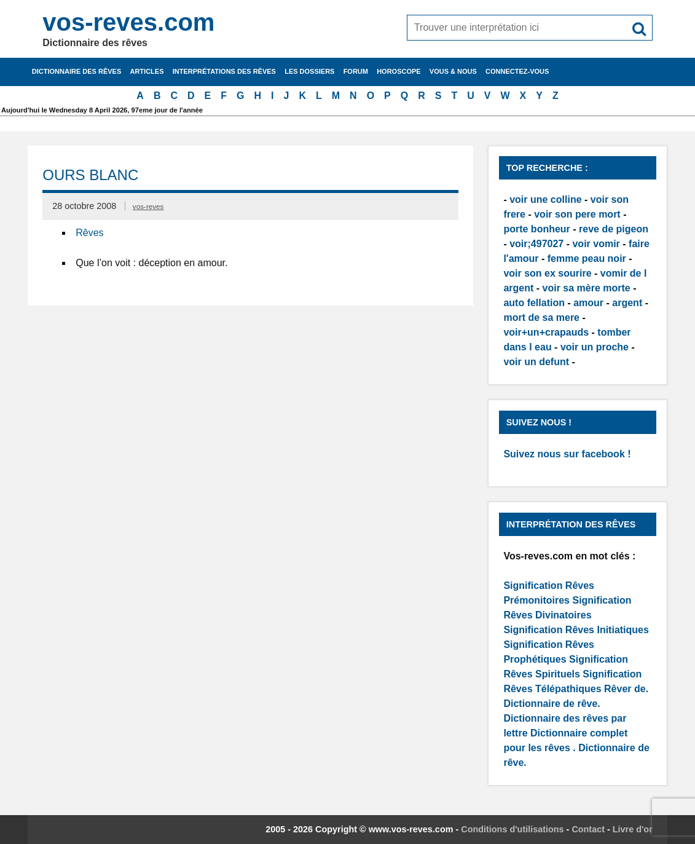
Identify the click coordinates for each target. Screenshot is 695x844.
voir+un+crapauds (546, 332)
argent (627, 303)
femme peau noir (587, 258)
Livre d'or (633, 829)
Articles (146, 71)
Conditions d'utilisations (512, 829)
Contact (588, 829)
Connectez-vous (517, 71)
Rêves (89, 232)
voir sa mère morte (586, 288)
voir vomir (595, 244)
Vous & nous (453, 71)
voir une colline (545, 199)
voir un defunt (536, 362)
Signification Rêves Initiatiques (576, 630)
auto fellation (534, 303)
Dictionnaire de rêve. (551, 703)
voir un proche (594, 347)
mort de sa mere (541, 317)
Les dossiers (309, 71)
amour (588, 303)
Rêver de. (626, 689)
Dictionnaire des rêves (76, 71)
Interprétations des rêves (224, 71)
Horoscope (399, 71)
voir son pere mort (577, 214)
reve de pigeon (613, 229)
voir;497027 (536, 244)
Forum (356, 71)
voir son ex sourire (547, 273)
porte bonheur (536, 229)
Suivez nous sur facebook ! (566, 454)
